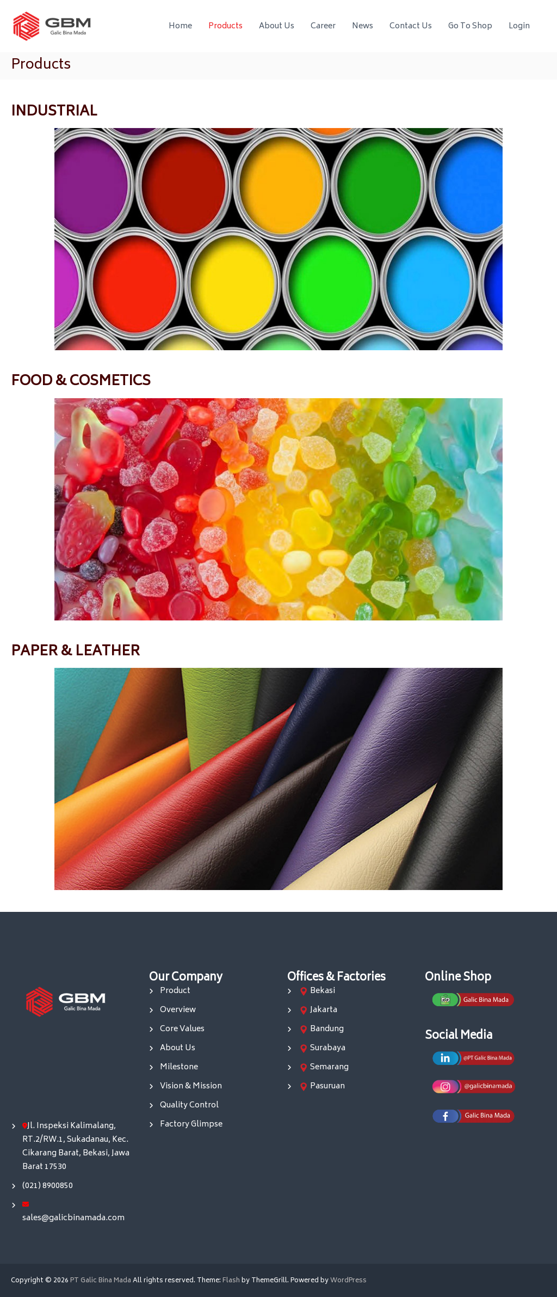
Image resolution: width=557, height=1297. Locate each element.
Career (323, 26)
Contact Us (410, 26)
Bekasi (322, 991)
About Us (276, 26)
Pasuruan (327, 1086)
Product (175, 991)
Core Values (182, 1029)
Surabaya (327, 1048)
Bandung (327, 1029)
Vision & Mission (191, 1086)
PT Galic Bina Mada (100, 1281)
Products (225, 26)
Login (519, 26)
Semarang (329, 1067)
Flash (231, 1281)
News (362, 26)
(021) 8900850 (47, 1186)
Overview (178, 1010)
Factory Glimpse (191, 1124)
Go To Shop (470, 26)
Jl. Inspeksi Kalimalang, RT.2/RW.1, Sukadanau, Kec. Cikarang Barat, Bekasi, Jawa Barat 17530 (75, 1146)
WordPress (348, 1281)
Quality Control (189, 1105)
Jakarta (323, 1010)
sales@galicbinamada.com (73, 1218)
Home (180, 26)
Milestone (179, 1067)
